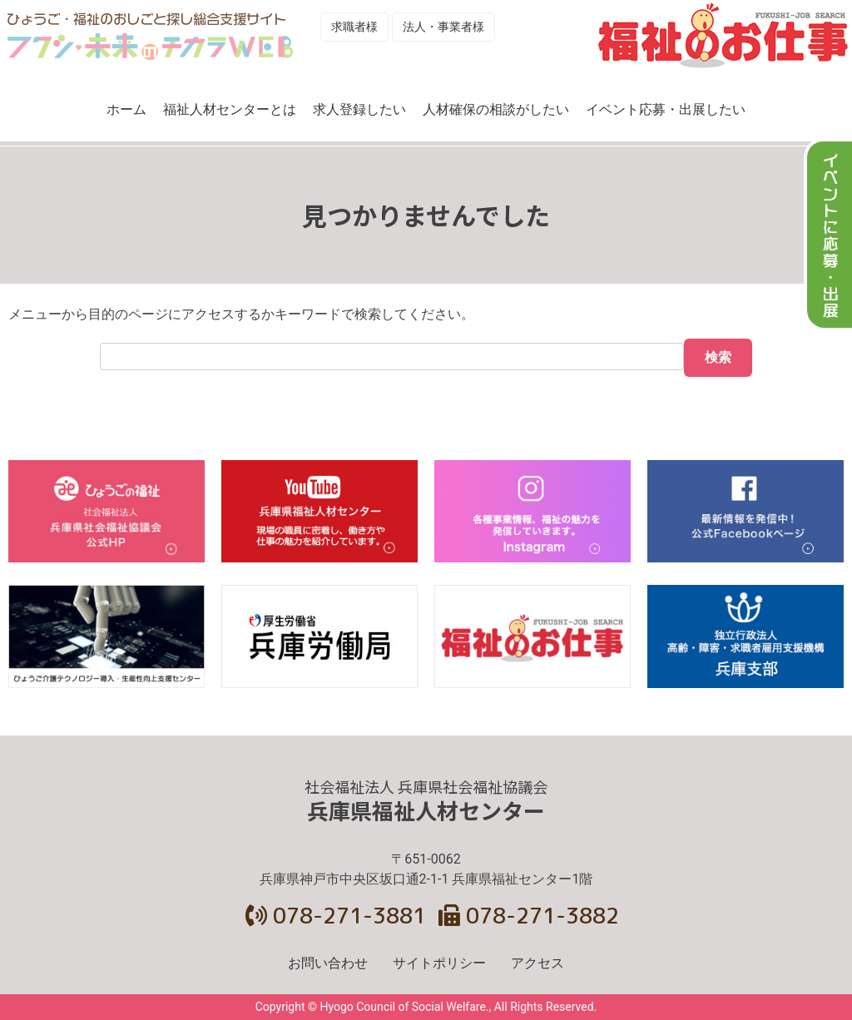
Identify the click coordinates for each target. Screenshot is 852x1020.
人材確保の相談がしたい (496, 109)
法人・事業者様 (443, 26)
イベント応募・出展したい (666, 109)
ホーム (126, 109)
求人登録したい (359, 109)
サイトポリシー (439, 963)
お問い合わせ (328, 963)
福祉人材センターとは (229, 109)
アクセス (537, 963)
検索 (718, 357)
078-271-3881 (335, 915)
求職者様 (354, 26)
